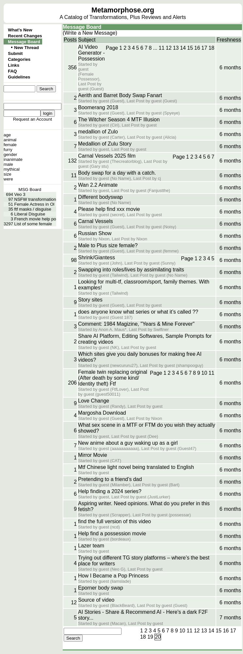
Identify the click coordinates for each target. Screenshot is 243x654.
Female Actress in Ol (34, 204)
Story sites (90, 299)
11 (162, 48)
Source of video (96, 600)
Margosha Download (102, 413)
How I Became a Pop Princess (113, 575)
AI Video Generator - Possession (91, 52)
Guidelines (19, 77)
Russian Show (94, 233)
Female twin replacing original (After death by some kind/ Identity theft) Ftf (112, 378)
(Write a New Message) (90, 33)
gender (10, 154)
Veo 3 (19, 194)
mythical (12, 169)
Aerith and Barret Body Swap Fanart (120, 95)
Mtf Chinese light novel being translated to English (136, 467)
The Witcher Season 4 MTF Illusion (119, 119)
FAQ (12, 71)
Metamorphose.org (122, 10)
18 (211, 48)
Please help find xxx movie (109, 209)
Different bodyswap (100, 197)
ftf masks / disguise (32, 209)
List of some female (33, 223)
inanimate (13, 159)
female (10, 144)
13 (176, 48)
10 (204, 373)
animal (10, 139)
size (7, 174)
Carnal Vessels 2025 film (107, 156)
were (8, 179)
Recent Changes (25, 35)
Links (13, 65)
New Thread (26, 47)
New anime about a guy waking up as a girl (128, 443)
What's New (20, 29)
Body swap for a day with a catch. (117, 173)
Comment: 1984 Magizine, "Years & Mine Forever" (136, 324)
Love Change (93, 401)
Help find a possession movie (112, 533)
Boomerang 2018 (98, 107)
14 (183, 48)
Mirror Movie (92, 455)
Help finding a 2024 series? (109, 491)
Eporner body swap (100, 588)
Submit (15, 53)
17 (204, 48)
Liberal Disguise (29, 214)
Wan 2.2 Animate (98, 185)
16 (197, 48)
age (7, 134)
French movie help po (35, 218)
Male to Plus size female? (108, 245)
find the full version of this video (114, 521)
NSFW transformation (35, 199)
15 (190, 48)
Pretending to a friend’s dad (110, 479)
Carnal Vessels (95, 221)
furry (8, 149)
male (8, 164)
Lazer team (91, 545)
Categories (19, 59)
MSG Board (30, 189)
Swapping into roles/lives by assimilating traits (131, 269)
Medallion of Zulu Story (105, 143)
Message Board (24, 41)
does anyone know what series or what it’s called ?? (138, 312)
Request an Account (32, 119)
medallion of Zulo (98, 131)
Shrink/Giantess (96, 257)
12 (169, 48)
